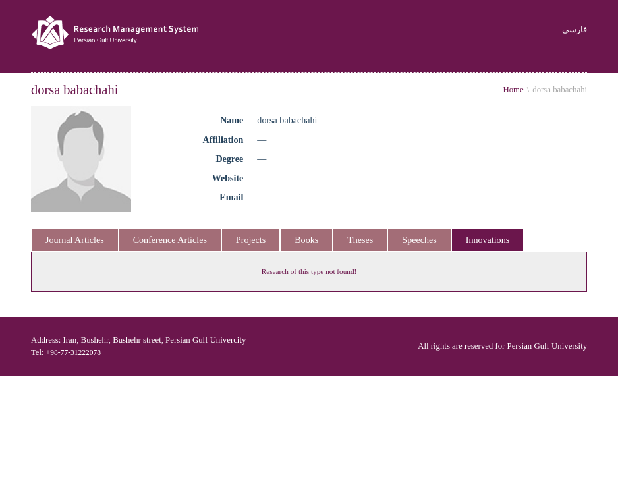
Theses (360, 240)
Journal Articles (74, 240)
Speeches (419, 240)
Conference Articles (170, 240)
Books (306, 240)
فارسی (579, 30)
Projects (251, 240)
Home (513, 89)
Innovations (487, 240)
